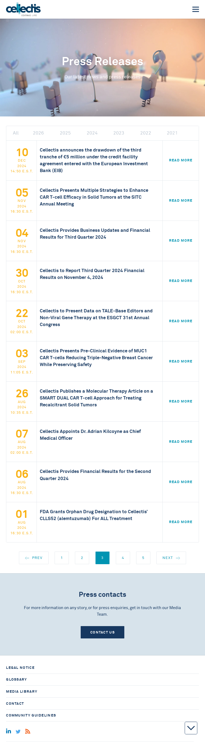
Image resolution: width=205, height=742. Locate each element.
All (16, 133)
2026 (38, 133)
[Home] (23, 9)
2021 (172, 133)
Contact (15, 703)
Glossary (16, 679)
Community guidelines (31, 715)
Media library (21, 691)
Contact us (102, 632)
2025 (65, 133)
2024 (92, 133)
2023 (118, 133)
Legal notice (20, 667)
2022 (145, 133)
